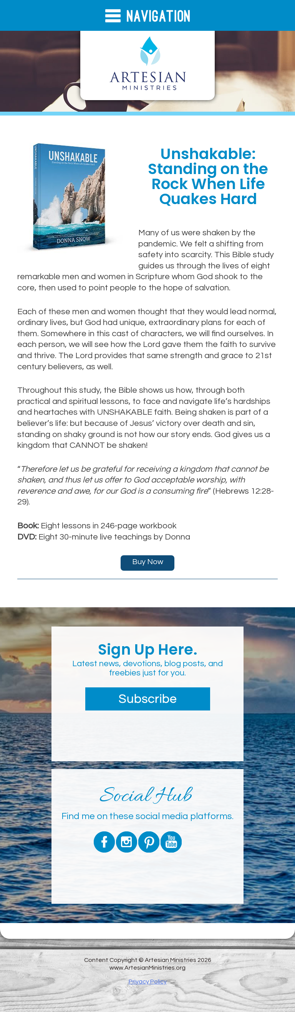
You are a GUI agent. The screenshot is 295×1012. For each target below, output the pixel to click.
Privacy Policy (148, 981)
